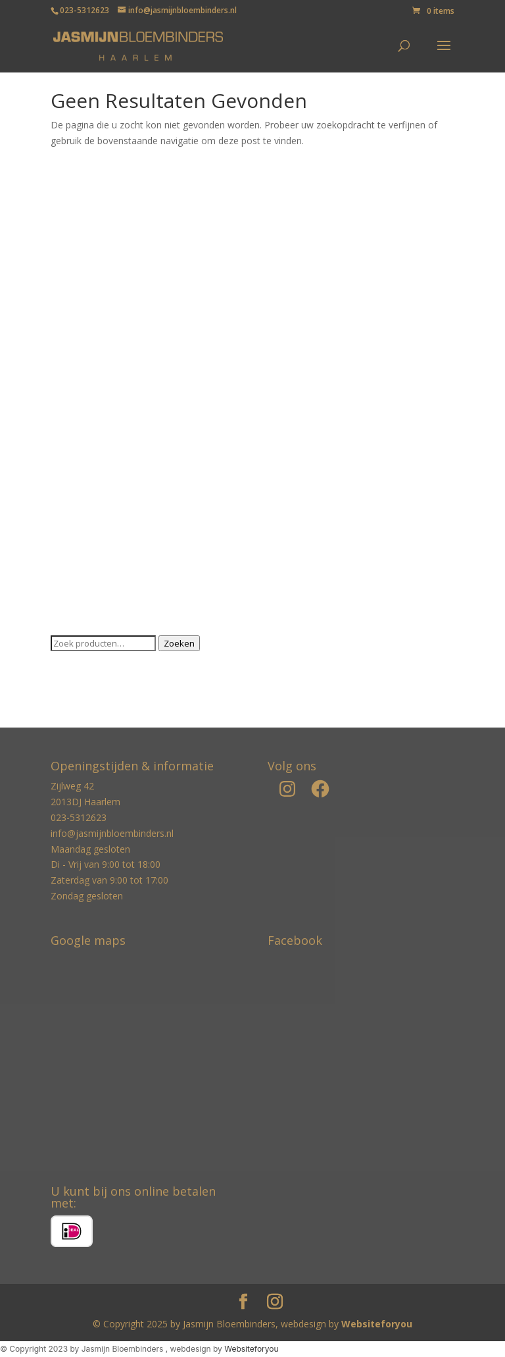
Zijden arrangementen (98, 567)
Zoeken (179, 643)
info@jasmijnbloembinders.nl (112, 833)
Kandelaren (75, 385)
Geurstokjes (76, 304)
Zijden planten (81, 608)
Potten (65, 486)
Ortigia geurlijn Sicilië (94, 466)
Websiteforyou (376, 1323)
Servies (66, 526)
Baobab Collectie (87, 202)
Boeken (67, 222)
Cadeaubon (75, 263)
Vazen (63, 547)
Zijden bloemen (84, 587)
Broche (66, 242)
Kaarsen (68, 344)
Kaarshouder (78, 364)
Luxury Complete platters (104, 445)
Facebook (295, 940)
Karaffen (69, 405)
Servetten (71, 506)
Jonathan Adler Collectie (101, 323)
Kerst (62, 425)
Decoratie (72, 283)
